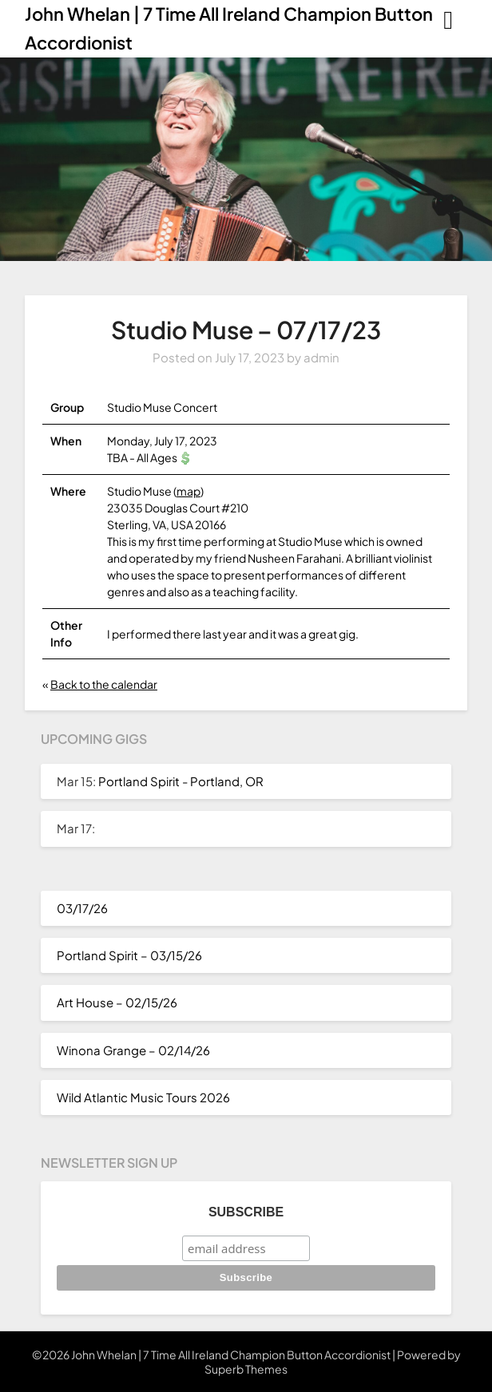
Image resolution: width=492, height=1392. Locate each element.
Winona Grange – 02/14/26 (133, 1050)
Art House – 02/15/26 (117, 1002)
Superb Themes (246, 1369)
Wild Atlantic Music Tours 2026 (143, 1097)
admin (321, 357)
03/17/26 (82, 907)
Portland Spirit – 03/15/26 (129, 955)
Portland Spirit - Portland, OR (181, 781)
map (188, 491)
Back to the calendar (103, 684)
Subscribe (246, 1212)
